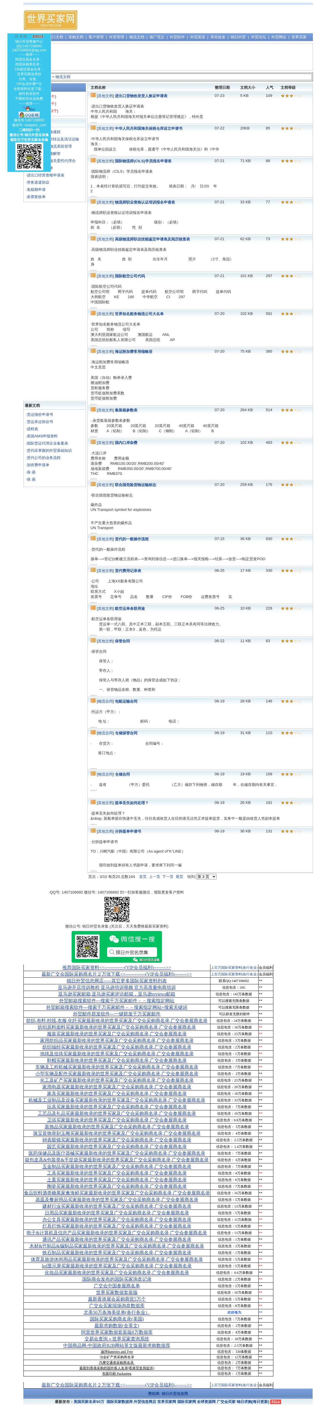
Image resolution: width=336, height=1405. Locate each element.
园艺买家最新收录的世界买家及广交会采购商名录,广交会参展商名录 (117, 1146)
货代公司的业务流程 (44, 458)
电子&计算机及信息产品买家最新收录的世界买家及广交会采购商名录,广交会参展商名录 (117, 1232)
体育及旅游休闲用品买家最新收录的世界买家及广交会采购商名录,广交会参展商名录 (117, 1259)
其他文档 (105, 96)
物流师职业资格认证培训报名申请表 (145, 202)
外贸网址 (278, 37)
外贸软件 (177, 37)
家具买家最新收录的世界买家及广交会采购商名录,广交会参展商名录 (117, 1093)
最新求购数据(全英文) (116, 1325)
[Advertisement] (207, 20)
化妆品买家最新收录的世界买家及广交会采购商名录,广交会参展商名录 (117, 1272)
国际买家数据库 (120, 1402)
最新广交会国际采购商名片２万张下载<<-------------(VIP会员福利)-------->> (117, 974)
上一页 (154, 876)
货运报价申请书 (40, 414)
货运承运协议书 (40, 422)
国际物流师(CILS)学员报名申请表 (143, 161)
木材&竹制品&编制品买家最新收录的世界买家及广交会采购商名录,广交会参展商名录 (116, 1246)
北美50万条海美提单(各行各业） (117, 1312)
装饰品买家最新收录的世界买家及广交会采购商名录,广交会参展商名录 (117, 1126)
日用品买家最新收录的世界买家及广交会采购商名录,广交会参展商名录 (117, 1212)
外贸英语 (197, 37)
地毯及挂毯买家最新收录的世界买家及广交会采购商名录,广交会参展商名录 (117, 1053)
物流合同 (105, 701)
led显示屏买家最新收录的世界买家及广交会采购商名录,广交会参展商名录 (117, 1265)
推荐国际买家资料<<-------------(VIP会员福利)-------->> (116, 967)
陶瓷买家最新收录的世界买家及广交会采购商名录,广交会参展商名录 (117, 1186)
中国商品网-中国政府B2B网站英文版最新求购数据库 (116, 1345)
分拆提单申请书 (128, 831)
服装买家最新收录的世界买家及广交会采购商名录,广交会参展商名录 (117, 1033)
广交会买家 (226, 1402)
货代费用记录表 (128, 571)
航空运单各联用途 (130, 608)
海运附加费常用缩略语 (133, 351)
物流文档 (136, 37)
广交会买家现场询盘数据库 (117, 1305)
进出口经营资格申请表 (45, 175)
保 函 (31, 472)
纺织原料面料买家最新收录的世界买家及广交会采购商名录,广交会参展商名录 (117, 1027)
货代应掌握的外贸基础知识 (49, 450)
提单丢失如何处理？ (132, 803)
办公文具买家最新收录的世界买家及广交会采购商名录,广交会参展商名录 (116, 1219)
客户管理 (96, 37)
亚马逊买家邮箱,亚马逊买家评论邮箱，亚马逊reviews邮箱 (117, 994)
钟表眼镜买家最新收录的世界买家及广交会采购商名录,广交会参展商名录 (116, 1139)
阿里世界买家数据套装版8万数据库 (117, 1332)
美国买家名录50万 (89, 1402)
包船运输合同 (126, 701)
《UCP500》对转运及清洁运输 (53, 139)
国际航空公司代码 (130, 276)
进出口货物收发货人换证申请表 (141, 96)
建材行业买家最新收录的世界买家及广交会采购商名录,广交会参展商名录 (116, 1206)
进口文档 (55, 37)
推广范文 (157, 37)
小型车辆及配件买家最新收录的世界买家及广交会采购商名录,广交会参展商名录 (117, 1073)
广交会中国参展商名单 (117, 1285)
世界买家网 (166, 1402)
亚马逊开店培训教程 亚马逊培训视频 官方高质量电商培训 (117, 987)
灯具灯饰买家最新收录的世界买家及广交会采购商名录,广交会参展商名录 (116, 1226)
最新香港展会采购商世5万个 (117, 1299)
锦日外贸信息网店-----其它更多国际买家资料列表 (117, 980)
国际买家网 (186, 1402)
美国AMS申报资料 (42, 436)
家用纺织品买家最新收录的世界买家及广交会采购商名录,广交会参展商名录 (117, 1040)
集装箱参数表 (126, 410)
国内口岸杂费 (126, 443)
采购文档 (75, 37)
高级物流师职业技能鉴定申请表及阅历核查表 (152, 239)
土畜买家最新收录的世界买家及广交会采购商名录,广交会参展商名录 (117, 1179)
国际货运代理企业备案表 (47, 443)
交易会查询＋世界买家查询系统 (117, 1338)
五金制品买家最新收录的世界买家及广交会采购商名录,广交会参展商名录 (116, 1166)
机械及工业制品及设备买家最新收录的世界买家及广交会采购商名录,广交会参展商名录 (117, 1100)
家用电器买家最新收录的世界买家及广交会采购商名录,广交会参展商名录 (116, 1086)
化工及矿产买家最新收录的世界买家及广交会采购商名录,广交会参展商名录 (117, 1080)
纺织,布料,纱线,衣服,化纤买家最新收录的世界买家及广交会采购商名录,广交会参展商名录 (117, 1020)
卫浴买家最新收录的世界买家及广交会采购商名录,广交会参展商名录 (117, 1120)
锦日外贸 (238, 37)
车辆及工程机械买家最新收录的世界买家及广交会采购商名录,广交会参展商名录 (117, 1066)
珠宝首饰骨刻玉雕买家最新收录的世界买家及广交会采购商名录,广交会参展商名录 (117, 1133)
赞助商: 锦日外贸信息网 (168, 1393)
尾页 (179, 876)
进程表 (32, 429)
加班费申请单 (38, 465)
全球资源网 (206, 1402)
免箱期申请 (36, 189)
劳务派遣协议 (38, 182)
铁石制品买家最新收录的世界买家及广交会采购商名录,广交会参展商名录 (116, 1252)
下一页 (167, 876)
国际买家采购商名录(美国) (117, 1318)
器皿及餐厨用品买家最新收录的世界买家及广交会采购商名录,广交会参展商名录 (117, 1199)
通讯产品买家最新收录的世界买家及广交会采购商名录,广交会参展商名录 (116, 1239)
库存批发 (217, 37)
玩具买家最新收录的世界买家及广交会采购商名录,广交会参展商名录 (117, 1106)
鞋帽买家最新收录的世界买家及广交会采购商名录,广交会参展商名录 (117, 1060)
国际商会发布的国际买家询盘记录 (117, 1279)
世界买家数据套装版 (117, 1292)
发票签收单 (36, 197)
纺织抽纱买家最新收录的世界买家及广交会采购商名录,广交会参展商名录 (116, 1047)
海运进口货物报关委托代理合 (51, 161)
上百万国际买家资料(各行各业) (234, 968)
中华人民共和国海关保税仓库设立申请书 (148, 128)
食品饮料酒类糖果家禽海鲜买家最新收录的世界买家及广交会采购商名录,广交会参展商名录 (117, 1192)
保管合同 (122, 641)
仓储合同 (122, 774)
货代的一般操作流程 (132, 539)
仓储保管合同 (126, 733)
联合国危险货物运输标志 (135, 485)
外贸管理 (116, 37)
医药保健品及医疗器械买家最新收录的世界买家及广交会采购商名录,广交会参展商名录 (117, 1153)
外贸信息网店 (145, 1402)
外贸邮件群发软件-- (117, 1013)
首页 (143, 876)
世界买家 (299, 37)
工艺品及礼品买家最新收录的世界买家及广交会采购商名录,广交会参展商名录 (117, 1113)
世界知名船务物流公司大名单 (139, 314)
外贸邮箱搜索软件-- (117, 1000)
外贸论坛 (258, 37)
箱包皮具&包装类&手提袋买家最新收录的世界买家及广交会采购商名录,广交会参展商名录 (117, 1159)
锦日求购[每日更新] (253, 1402)
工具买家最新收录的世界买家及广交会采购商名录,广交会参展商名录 (117, 1173)
